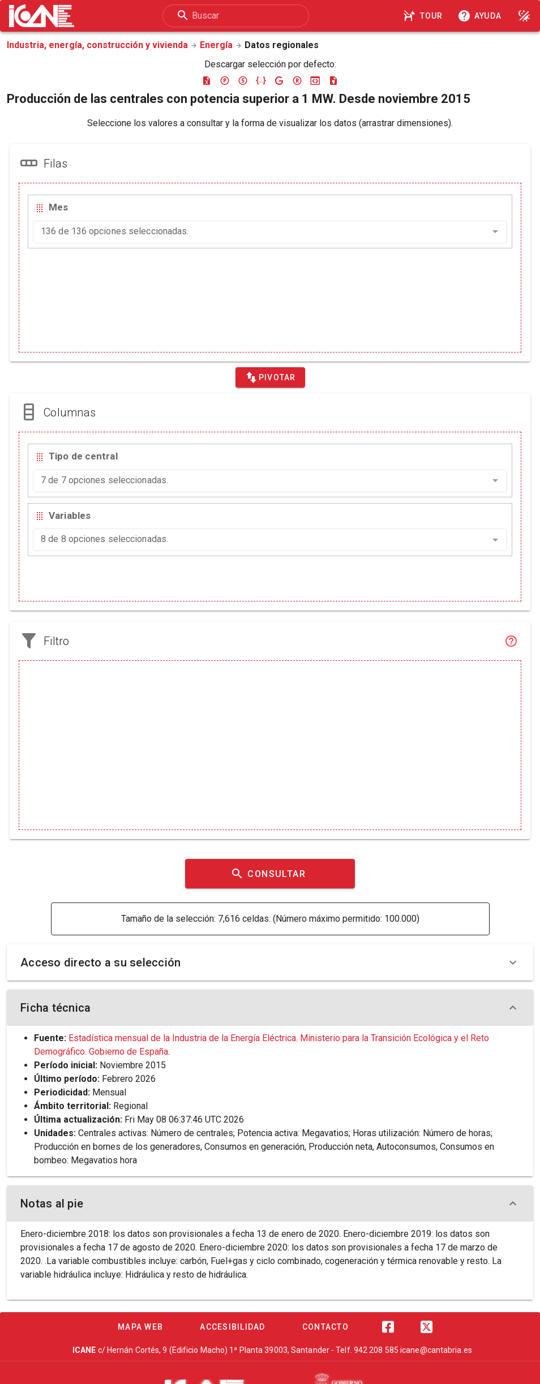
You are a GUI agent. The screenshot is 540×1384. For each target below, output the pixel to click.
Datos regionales (282, 45)
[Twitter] (426, 1327)
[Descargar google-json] (279, 80)
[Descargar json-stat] (315, 80)
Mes (58, 207)
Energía (216, 45)
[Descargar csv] (333, 80)
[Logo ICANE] (41, 16)
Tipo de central (83, 456)
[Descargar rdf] (297, 80)
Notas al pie (270, 1203)
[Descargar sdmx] (243, 80)
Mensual (109, 1092)
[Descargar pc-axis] (225, 80)
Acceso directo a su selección (270, 962)
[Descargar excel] (207, 80)
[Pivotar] (270, 377)
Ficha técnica (270, 1008)
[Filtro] (511, 641)
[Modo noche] (524, 15)
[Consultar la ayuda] (481, 16)
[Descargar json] (261, 80)
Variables (70, 515)
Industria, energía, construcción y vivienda (97, 45)
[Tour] (424, 16)
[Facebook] (388, 1327)
